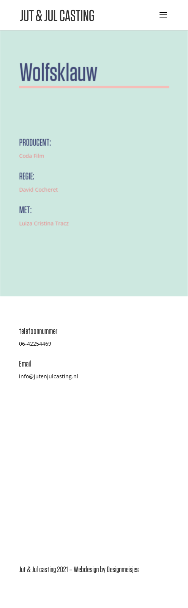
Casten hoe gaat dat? (124, 445)
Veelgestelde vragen (123, 454)
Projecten (31, 463)
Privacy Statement (121, 490)
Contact (28, 499)
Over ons (30, 454)
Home (26, 445)
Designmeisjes (123, 569)
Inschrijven (33, 472)
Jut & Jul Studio (117, 481)
